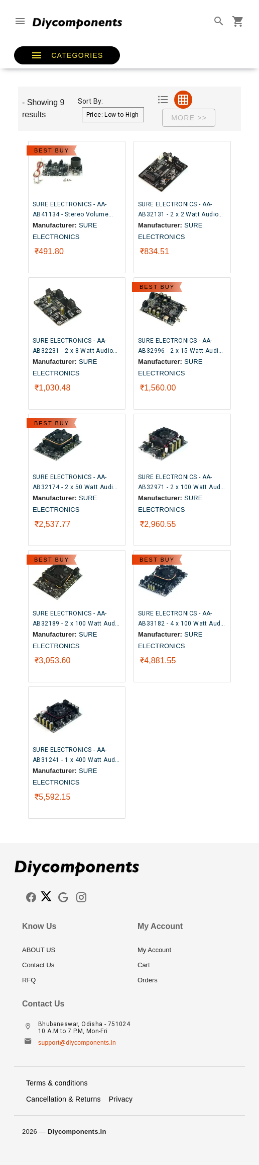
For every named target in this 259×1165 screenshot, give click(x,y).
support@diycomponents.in (77, 1042)
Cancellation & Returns (63, 1099)
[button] (67, 55)
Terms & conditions (57, 1083)
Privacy (121, 1099)
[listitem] (72, 950)
